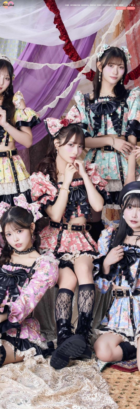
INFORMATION (75, 5)
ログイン (130, 8)
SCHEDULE (85, 5)
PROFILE (93, 5)
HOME (67, 5)
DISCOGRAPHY (107, 5)
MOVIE (121, 5)
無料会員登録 (121, 8)
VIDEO (99, 5)
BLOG (116, 5)
